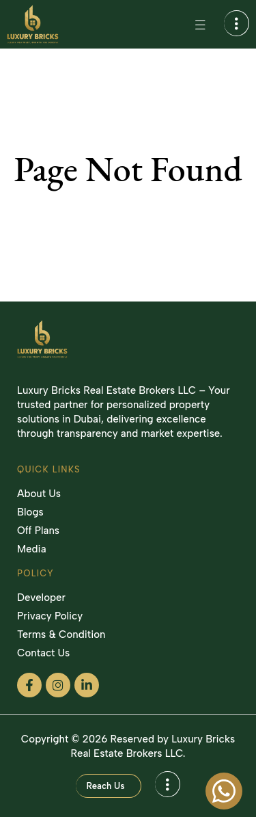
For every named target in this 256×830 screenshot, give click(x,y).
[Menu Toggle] (200, 24)
